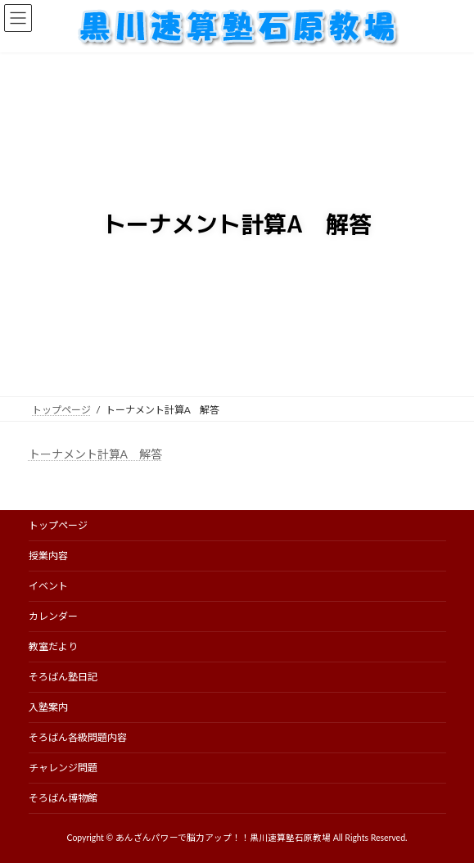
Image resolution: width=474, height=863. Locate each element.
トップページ (58, 525)
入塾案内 (48, 707)
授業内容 (48, 555)
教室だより (53, 646)
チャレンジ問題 (63, 767)
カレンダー (53, 616)
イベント (48, 586)
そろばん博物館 (63, 798)
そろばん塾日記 (63, 677)
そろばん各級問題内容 (78, 737)
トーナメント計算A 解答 (95, 454)
